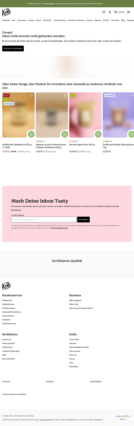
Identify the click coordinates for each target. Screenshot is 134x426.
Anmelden (83, 219)
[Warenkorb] (119, 12)
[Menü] (128, 11)
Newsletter (49, 3)
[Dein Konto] (110, 12)
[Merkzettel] (103, 12)
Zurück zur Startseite (13, 48)
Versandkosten (46, 419)
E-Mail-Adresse (17, 215)
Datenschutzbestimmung (59, 228)
